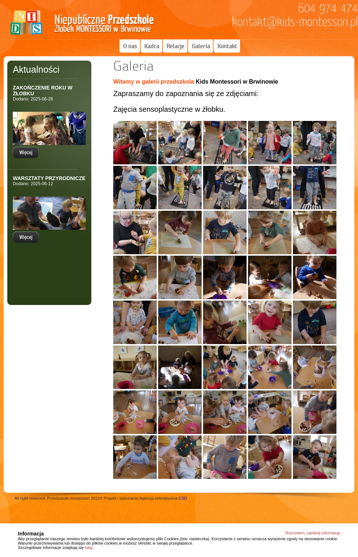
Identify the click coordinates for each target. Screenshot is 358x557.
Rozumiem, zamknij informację (312, 533)
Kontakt (227, 46)
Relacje (175, 46)
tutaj (88, 547)
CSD (183, 498)
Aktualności (36, 69)
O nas (130, 46)
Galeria (201, 46)
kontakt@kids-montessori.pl (295, 21)
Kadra (151, 46)
